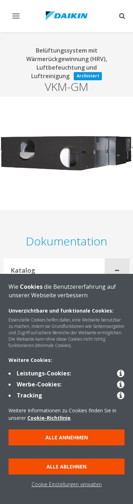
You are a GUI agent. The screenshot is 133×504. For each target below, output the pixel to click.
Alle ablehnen (66, 466)
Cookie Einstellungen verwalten (67, 484)
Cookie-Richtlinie (49, 417)
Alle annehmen (66, 437)
